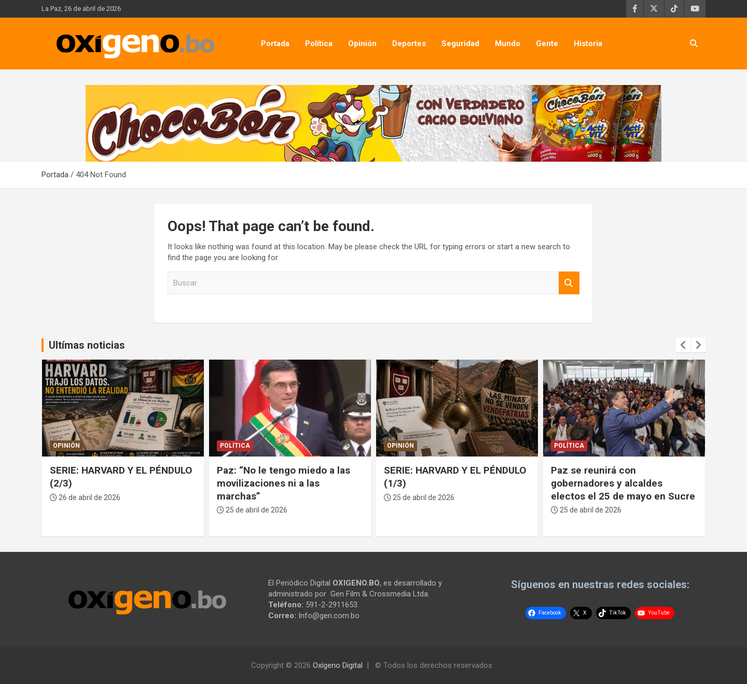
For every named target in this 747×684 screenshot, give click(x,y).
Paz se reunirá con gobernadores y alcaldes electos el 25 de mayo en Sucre (623, 483)
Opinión (362, 43)
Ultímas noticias (87, 345)
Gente (547, 43)
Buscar (569, 283)
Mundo (507, 43)
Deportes (409, 43)
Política (319, 43)
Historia (588, 43)
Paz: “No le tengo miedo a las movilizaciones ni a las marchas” (283, 483)
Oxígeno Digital (338, 665)
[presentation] (683, 345)
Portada (275, 43)
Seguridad (460, 43)
